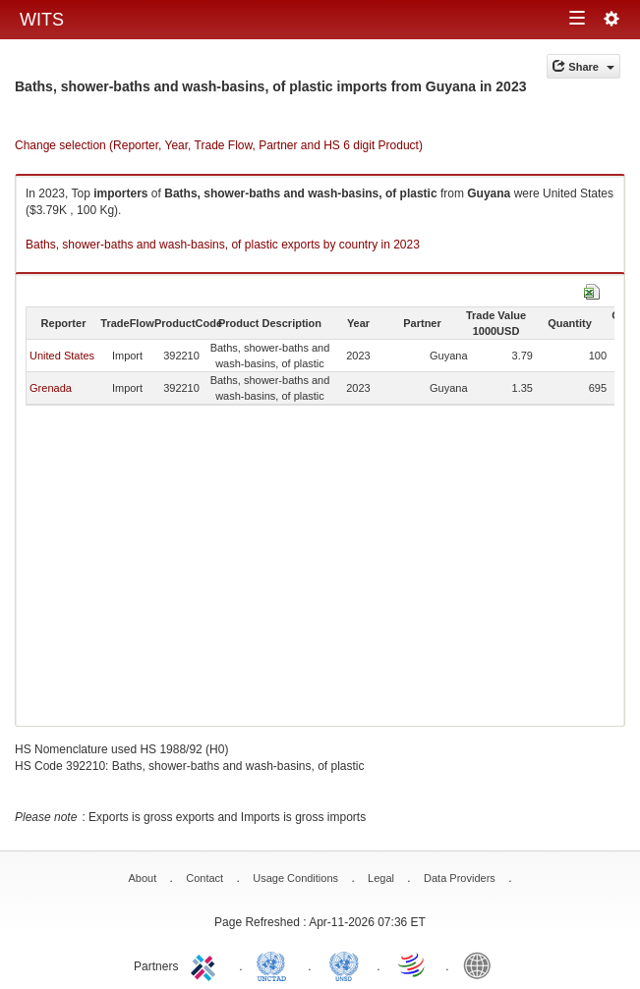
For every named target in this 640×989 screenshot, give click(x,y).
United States (61, 355)
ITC (206, 964)
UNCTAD (275, 964)
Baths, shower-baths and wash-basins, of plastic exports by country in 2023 (223, 244)
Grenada (50, 388)
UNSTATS (344, 964)
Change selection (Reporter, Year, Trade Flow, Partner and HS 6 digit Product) (219, 145)
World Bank (481, 964)
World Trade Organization (413, 964)
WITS (42, 19)
